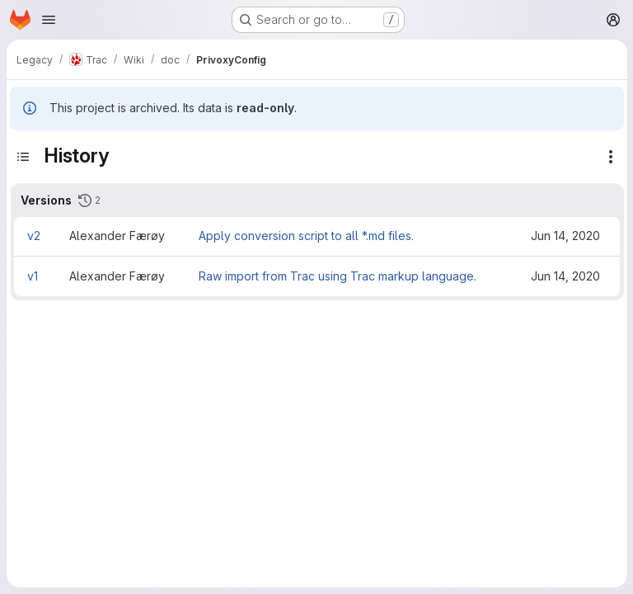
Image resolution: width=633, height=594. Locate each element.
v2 (33, 236)
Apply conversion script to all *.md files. (306, 236)
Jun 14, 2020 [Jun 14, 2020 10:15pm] (565, 276)
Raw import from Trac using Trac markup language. (337, 276)
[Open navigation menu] (48, 20)
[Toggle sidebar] (23, 157)
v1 (32, 276)
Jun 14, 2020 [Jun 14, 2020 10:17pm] (565, 236)
